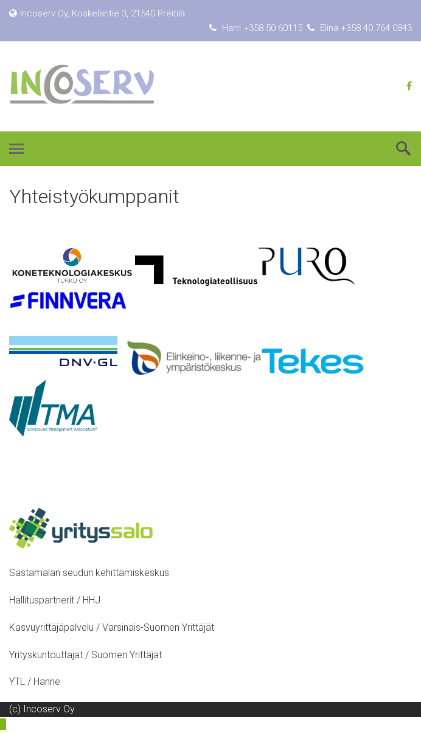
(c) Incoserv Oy (42, 709)
